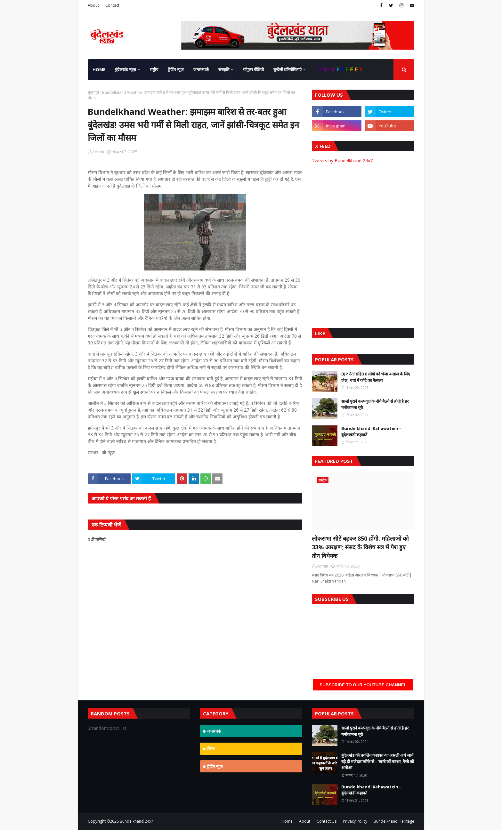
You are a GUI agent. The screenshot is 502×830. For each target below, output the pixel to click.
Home (287, 821)
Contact (112, 5)
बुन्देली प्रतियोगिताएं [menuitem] (287, 69)
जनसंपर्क (214, 731)
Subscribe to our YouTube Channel (363, 684)
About (93, 5)
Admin (98, 152)
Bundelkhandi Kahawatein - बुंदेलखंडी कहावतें (371, 431)
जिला (211, 749)
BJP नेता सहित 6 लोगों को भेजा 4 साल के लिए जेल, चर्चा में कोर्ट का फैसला (375, 377)
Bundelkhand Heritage (394, 821)
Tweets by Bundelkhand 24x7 (342, 160)
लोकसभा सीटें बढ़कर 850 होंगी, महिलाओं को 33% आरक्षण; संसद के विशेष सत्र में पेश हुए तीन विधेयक (360, 547)
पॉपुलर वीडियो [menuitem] (253, 69)
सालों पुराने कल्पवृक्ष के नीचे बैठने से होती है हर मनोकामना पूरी (375, 404)
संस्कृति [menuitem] (223, 69)
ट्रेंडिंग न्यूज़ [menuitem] (176, 69)
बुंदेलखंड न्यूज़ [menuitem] (125, 69)
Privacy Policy (355, 821)
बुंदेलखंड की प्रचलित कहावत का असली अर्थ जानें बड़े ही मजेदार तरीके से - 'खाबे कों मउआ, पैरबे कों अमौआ (377, 761)
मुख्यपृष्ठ (93, 92)
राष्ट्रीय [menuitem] (154, 69)
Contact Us (326, 821)
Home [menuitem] (99, 69)
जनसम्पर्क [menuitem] (201, 69)
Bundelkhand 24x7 (136, 821)
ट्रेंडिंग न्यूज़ (215, 766)
